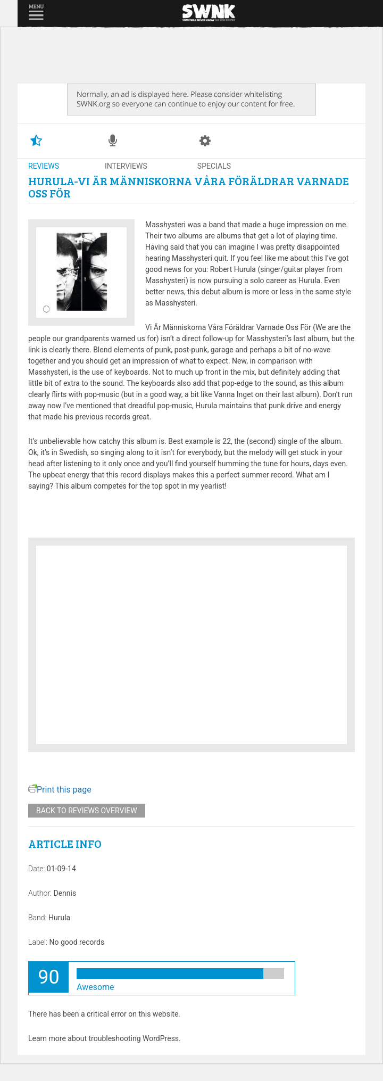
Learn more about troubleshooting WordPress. (104, 1038)
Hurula (59, 917)
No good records (76, 942)
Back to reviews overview (86, 810)
